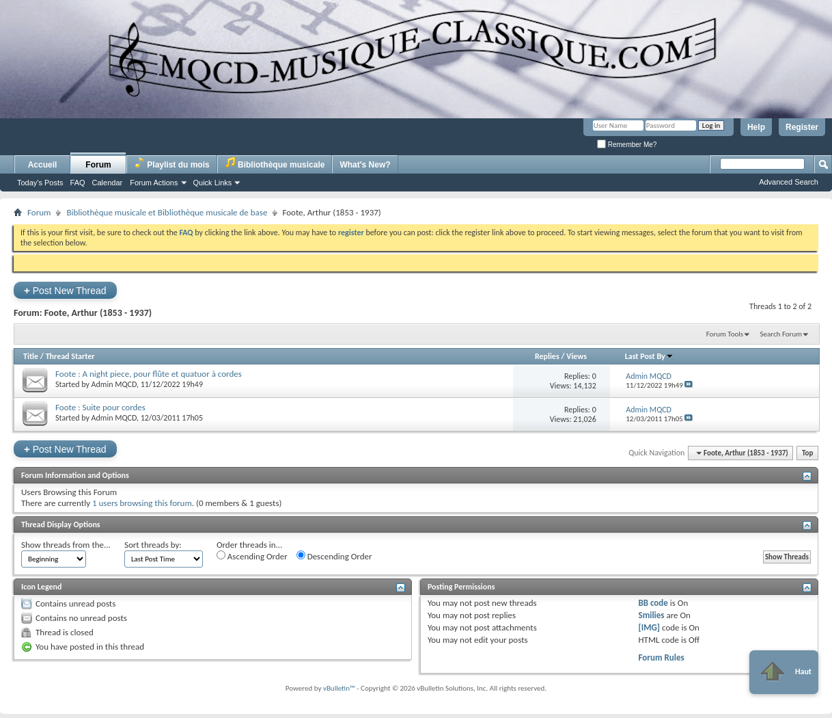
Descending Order (334, 555)
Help (756, 127)
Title (30, 356)
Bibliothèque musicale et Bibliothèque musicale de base (166, 212)
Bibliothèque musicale (275, 163)
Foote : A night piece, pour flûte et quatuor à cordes (148, 374)
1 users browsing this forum (142, 503)
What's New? (364, 165)
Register (802, 127)
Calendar (107, 182)
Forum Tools (724, 334)
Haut (784, 672)
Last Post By (649, 356)
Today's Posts (40, 182)
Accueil (42, 165)
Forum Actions (154, 182)
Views (576, 356)
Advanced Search (788, 182)
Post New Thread (65, 290)
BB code (652, 603)
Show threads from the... (66, 545)
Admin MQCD (114, 384)
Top (807, 453)
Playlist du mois (172, 163)
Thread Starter (70, 356)
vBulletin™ (339, 688)
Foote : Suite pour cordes (100, 407)
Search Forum (781, 334)
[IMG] (649, 627)
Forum (98, 165)
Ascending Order (252, 555)
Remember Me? (626, 144)
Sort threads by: (153, 545)
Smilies (651, 615)
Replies (547, 356)
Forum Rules (661, 657)
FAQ (77, 182)
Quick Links (212, 182)
